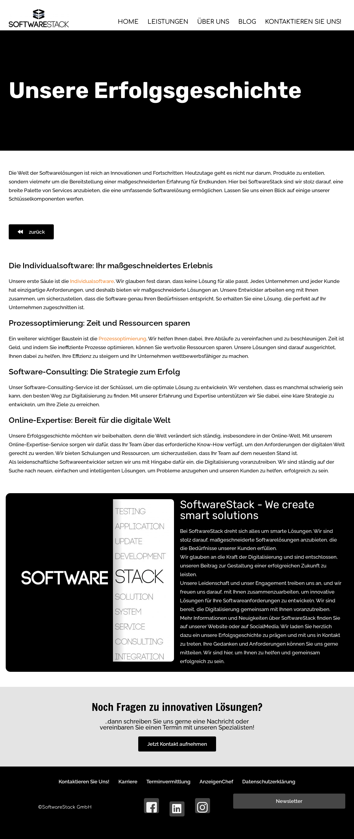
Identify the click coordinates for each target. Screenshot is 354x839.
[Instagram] (202, 805)
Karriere (124, 781)
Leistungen (158, 21)
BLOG (241, 21)
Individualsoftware (92, 281)
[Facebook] (151, 805)
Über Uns (206, 21)
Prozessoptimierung (122, 339)
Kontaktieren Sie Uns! (300, 21)
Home (117, 21)
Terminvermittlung (168, 781)
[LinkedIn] (177, 808)
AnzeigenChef (219, 781)
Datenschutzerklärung (275, 781)
